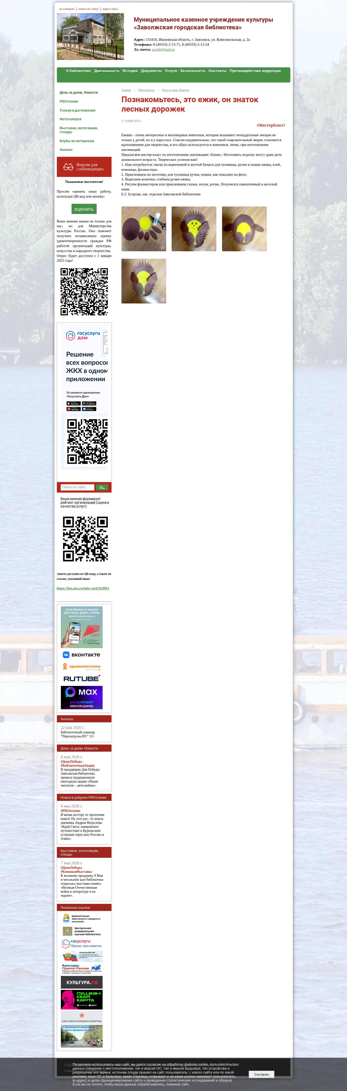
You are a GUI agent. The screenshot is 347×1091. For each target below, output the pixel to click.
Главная (126, 89)
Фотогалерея (70, 119)
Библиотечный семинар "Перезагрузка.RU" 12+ (78, 734)
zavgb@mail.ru (163, 49)
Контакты (217, 71)
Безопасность (193, 71)
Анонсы (66, 150)
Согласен (262, 1074)
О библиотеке (78, 71)
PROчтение (69, 101)
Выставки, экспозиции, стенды (79, 130)
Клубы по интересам (77, 141)
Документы (151, 71)
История (130, 71)
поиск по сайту (88, 9)
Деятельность (106, 71)
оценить (84, 209)
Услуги (171, 71)
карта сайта (110, 9)
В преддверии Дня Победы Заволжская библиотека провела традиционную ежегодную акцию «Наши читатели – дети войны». (80, 773)
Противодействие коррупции (255, 71)
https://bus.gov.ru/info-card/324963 (83, 588)
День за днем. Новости (79, 92)
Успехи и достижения (77, 110)
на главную (66, 9)
